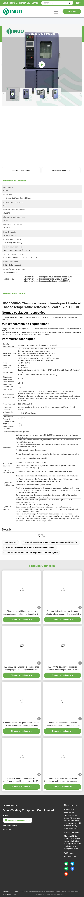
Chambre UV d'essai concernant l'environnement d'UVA (29, 547)
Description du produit (61, 170)
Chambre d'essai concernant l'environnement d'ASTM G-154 (50, 542)
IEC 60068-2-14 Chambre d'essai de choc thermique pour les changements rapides (21, 668)
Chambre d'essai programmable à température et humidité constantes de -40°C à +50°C (21, 780)
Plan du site (16, 893)
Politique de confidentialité (7, 893)
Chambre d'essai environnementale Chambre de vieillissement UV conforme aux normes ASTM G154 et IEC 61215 (62, 780)
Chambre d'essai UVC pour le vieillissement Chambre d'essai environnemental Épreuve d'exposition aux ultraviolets (21, 724)
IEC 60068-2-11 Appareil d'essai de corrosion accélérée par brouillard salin (63, 668)
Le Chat (72, 11)
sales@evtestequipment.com (17, 820)
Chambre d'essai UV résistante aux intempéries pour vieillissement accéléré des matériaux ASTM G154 (21, 612)
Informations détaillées (21, 170)
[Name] (70, 3)
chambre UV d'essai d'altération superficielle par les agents (31, 553)
